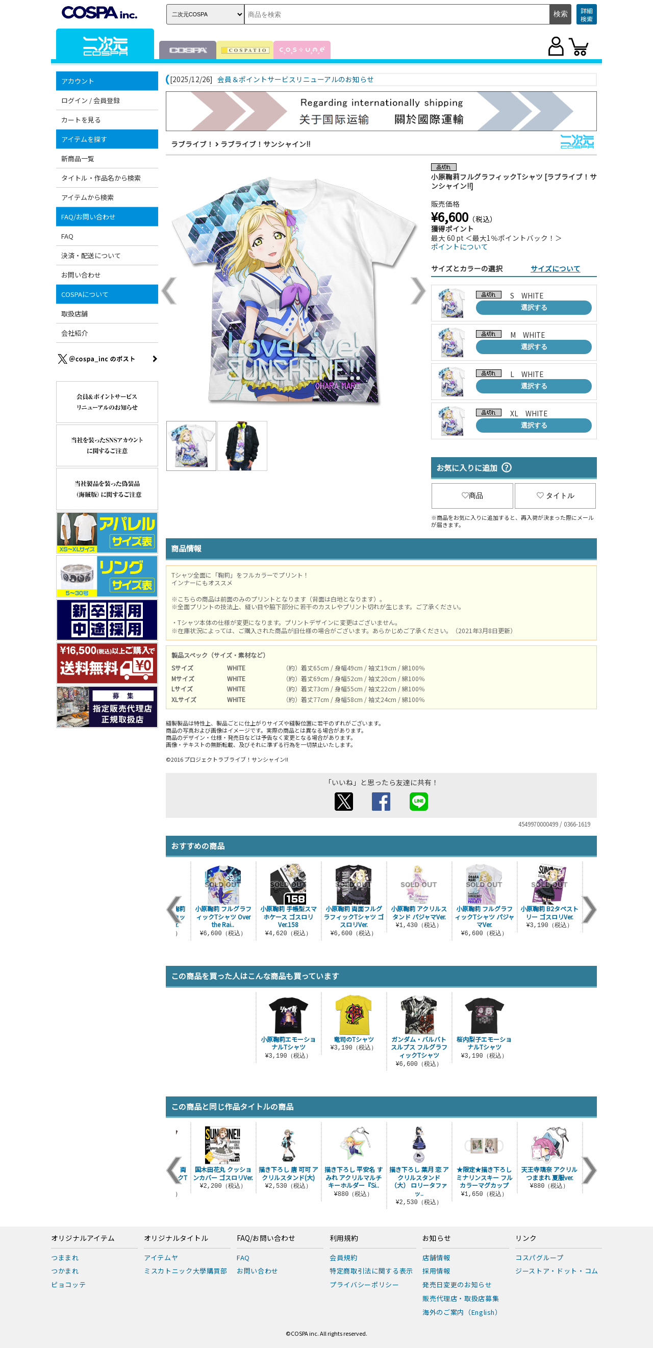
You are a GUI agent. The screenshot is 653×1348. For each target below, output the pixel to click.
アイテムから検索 (87, 197)
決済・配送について (91, 255)
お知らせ (436, 1238)
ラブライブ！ (192, 144)
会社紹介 (74, 333)
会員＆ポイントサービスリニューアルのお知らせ (295, 79)
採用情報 (436, 1271)
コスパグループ (539, 1257)
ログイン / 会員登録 (90, 100)
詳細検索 (587, 14)
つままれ (65, 1257)
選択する (534, 307)
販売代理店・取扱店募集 (460, 1298)
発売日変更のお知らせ (457, 1284)
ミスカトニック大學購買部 (186, 1271)
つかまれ (65, 1271)
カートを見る (81, 119)
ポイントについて (459, 246)
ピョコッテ (68, 1284)
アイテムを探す (84, 139)
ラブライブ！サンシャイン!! (265, 144)
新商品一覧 (77, 158)
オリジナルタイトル (176, 1238)
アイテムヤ (161, 1257)
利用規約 (344, 1238)
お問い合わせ (81, 275)
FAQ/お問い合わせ (88, 216)
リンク (526, 1238)
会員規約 (344, 1257)
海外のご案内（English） (462, 1312)
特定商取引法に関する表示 (371, 1271)
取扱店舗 (74, 313)
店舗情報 (436, 1257)
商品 (472, 495)
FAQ (67, 236)
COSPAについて (85, 294)
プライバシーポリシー (364, 1284)
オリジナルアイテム (83, 1238)
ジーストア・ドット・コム (556, 1271)
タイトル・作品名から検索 (101, 178)
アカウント (77, 81)
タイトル (555, 495)
